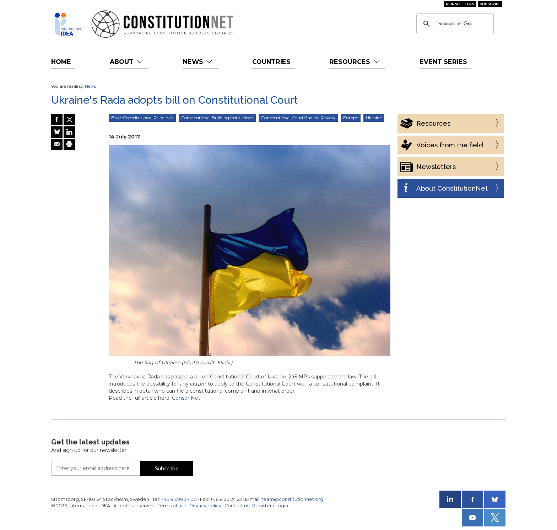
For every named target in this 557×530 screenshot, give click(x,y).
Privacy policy (205, 505)
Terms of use (172, 505)
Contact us (237, 505)
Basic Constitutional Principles (142, 117)
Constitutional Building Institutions (217, 117)
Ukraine (374, 117)
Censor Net (186, 398)
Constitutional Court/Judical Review (298, 117)
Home (61, 61)
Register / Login (270, 505)
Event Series (443, 61)
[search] (454, 24)
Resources (355, 61)
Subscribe (490, 4)
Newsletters (460, 4)
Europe (350, 117)
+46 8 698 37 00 (179, 499)
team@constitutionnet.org (292, 499)
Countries (271, 61)
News (198, 61)
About (127, 61)
